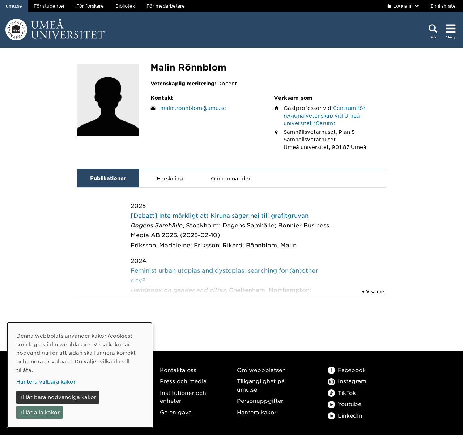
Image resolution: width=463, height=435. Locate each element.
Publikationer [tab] (108, 178)
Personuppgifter (260, 400)
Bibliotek (125, 6)
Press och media (183, 381)
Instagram (347, 381)
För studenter (49, 6)
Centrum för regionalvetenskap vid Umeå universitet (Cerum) (324, 115)
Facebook (347, 369)
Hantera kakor (256, 412)
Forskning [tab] (170, 178)
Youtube (344, 403)
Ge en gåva (176, 412)
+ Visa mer (374, 291)
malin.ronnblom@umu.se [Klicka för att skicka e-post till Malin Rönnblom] (193, 108)
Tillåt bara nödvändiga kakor (58, 397)
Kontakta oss (178, 369)
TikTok (342, 392)
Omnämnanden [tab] (231, 178)
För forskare (90, 6)
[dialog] (79, 375)
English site (443, 6)
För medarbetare (165, 6)
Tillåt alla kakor (40, 412)
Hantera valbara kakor (46, 381)
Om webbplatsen (261, 369)
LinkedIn (345, 415)
